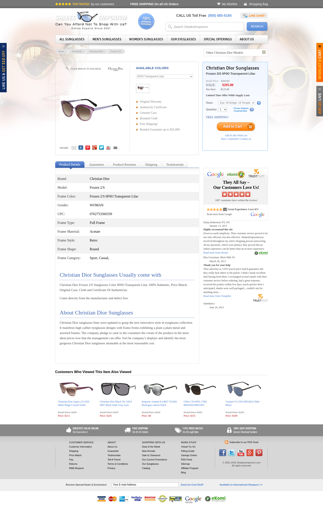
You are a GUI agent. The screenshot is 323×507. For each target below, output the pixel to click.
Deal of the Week (151, 446)
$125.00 (225, 89)
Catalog (146, 468)
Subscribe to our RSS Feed (244, 442)
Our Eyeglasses (183, 39)
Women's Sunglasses (146, 39)
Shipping (73, 451)
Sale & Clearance (151, 455)
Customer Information (80, 446)
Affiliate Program (190, 468)
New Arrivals (148, 451)
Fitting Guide (187, 451)
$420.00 (225, 80)
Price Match (75, 455)
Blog (183, 472)
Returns (73, 464)
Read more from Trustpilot (217, 296)
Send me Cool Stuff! (192, 484)
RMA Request (76, 468)
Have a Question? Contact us (236, 138)
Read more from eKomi (216, 252)
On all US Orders (154, 4)
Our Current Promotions (154, 459)
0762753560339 (101, 214)
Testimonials (114, 455)
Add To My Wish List (236, 135)
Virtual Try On (188, 446)
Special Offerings (218, 39)
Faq (71, 459)
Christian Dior (96, 51)
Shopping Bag (258, 4)
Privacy (111, 468)
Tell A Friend (113, 459)
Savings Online (189, 455)
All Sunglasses (72, 39)
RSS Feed (186, 459)
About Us (247, 39)
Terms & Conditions (117, 464)
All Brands (77, 51)
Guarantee (113, 451)
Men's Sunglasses (106, 39)
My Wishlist (229, 4)
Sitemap (185, 464)
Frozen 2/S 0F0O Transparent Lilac (231, 73)
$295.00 (227, 85)
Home (61, 51)
